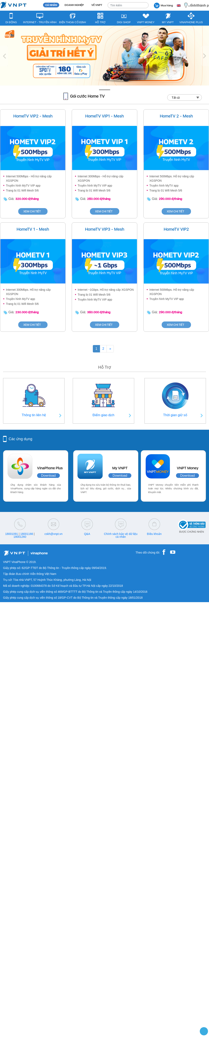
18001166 (26, 534)
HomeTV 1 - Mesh (33, 229)
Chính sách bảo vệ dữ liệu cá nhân (120, 535)
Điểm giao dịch (103, 415)
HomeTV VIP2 (176, 229)
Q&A (87, 534)
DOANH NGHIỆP (74, 5)
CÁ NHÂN (51, 5)
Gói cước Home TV (87, 96)
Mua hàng (163, 5)
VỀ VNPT (96, 5)
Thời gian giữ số (175, 415)
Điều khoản (154, 534)
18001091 (11, 534)
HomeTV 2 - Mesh (176, 116)
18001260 (20, 536)
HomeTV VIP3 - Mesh (104, 229)
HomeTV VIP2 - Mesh (32, 116)
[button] (4, 56)
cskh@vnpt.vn (53, 534)
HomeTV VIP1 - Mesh (104, 116)
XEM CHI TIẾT (32, 211)
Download (48, 475)
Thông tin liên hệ (34, 415)
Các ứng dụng (20, 439)
